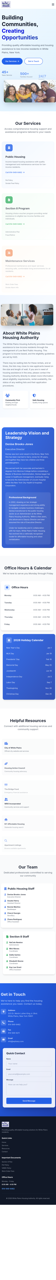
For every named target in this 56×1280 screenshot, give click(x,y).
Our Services (12, 61)
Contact (5, 1152)
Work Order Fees (8, 1171)
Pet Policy (5, 1165)
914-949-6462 (8, 1189)
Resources (6, 1148)
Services (5, 1145)
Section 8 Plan (7, 1162)
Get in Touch (33, 61)
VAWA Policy (6, 1168)
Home (4, 1142)
